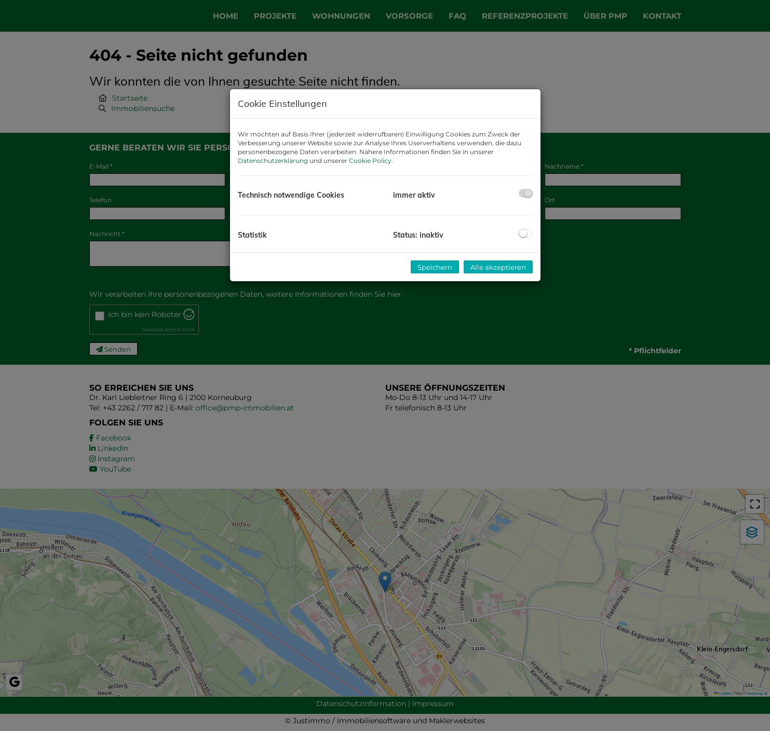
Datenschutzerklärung (273, 160)
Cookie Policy (370, 160)
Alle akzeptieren (498, 267)
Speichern (434, 267)
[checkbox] (526, 193)
